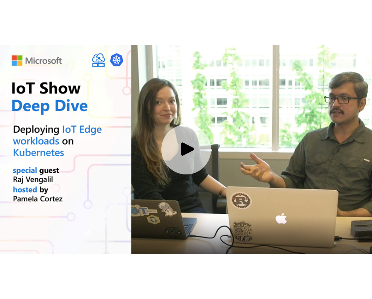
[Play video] (186, 149)
